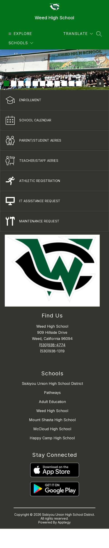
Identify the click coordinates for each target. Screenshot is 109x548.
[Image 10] (71, 83)
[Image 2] (13, 83)
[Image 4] (28, 83)
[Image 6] (42, 83)
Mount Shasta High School (52, 420)
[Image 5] (35, 83)
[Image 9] (64, 83)
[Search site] (99, 34)
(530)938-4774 (52, 345)
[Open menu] (19, 34)
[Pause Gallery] (100, 83)
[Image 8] (57, 83)
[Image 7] (50, 83)
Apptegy (64, 522)
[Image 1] (6, 83)
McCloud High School (52, 429)
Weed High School (52, 410)
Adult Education (52, 401)
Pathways (52, 392)
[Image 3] (21, 83)
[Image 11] (79, 83)
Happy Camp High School (52, 438)
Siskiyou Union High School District (52, 383)
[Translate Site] (78, 34)
